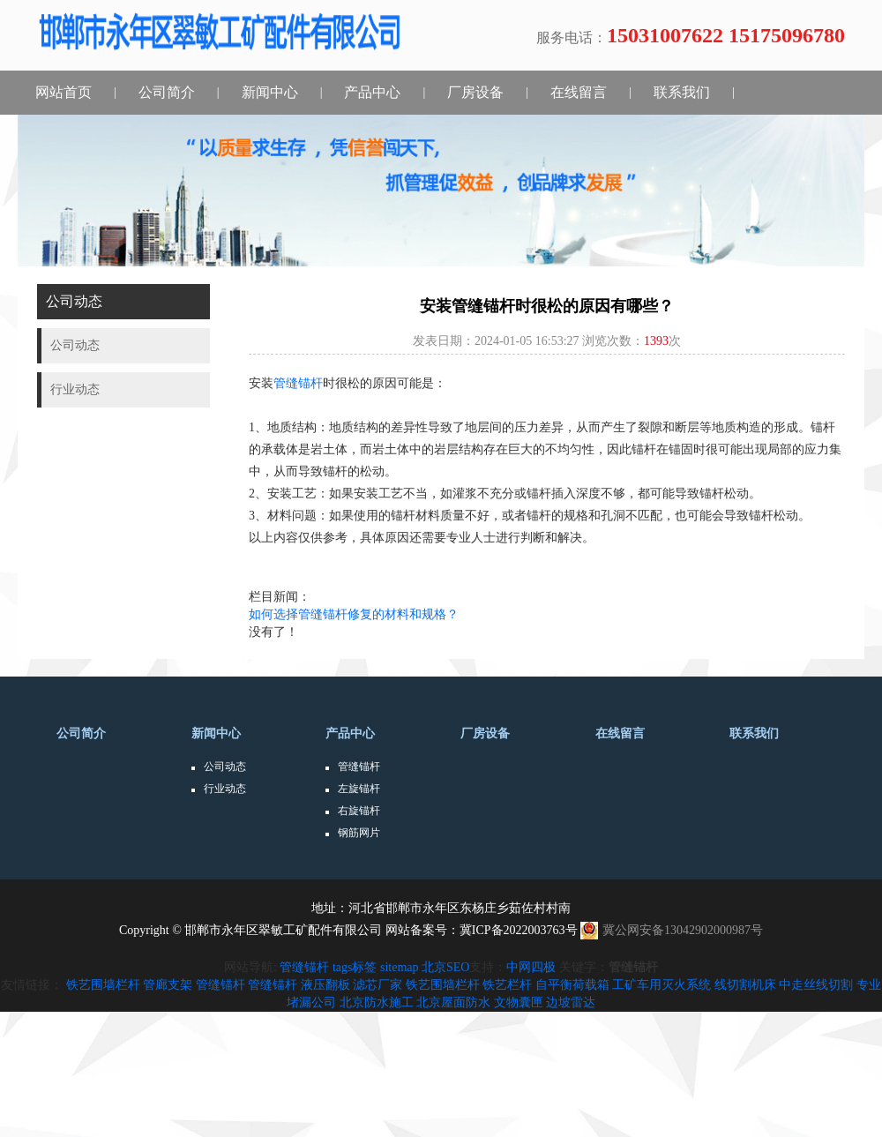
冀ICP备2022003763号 (519, 930)
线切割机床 (745, 984)
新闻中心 (270, 92)
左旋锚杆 (359, 788)
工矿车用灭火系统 (661, 984)
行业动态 (225, 788)
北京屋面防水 (453, 1002)
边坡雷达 (570, 1002)
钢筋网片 (359, 833)
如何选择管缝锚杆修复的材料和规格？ (354, 614)
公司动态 (225, 766)
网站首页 (63, 92)
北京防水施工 (377, 1002)
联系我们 (682, 92)
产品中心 (372, 92)
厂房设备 (475, 92)
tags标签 (355, 967)
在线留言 (578, 92)
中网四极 (531, 967)
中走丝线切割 (816, 984)
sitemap (399, 967)
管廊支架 (167, 984)
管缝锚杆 (298, 383)
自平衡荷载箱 (572, 984)
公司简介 (166, 92)
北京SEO (445, 967)
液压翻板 (325, 984)
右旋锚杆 (359, 810)
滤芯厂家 (377, 984)
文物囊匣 (518, 1002)
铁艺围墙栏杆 (103, 984)
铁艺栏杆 (507, 984)
